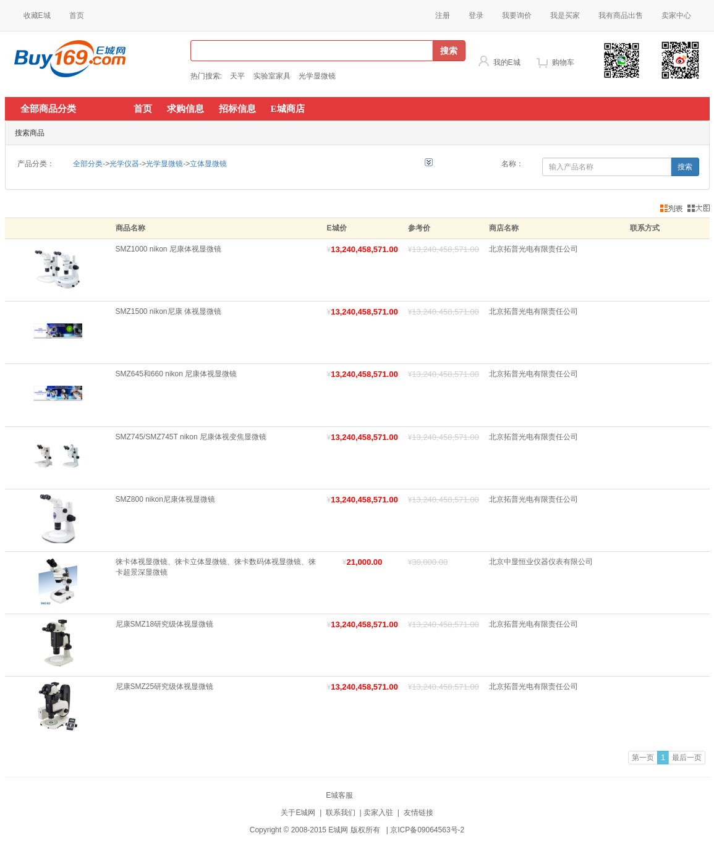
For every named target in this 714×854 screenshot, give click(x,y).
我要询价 (517, 15)
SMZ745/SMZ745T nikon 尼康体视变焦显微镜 (191, 437)
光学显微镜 (317, 76)
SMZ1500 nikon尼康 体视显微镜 (168, 311)
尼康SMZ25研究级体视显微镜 (165, 686)
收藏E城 (37, 15)
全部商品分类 (48, 109)
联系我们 (340, 812)
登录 (476, 15)
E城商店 (288, 109)
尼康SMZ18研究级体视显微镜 (165, 624)
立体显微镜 (208, 163)
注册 (442, 15)
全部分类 (88, 163)
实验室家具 (272, 76)
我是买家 (565, 15)
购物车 (563, 62)
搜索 (448, 51)
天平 (237, 76)
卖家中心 (676, 15)
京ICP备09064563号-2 (427, 830)
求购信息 (185, 109)
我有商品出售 (620, 15)
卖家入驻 (378, 812)
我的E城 (507, 62)
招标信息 (237, 109)
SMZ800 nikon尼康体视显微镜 (165, 499)
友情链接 (418, 812)
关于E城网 (298, 812)
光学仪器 (124, 163)
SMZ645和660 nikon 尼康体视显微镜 (176, 374)
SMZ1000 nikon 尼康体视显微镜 (168, 249)
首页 (76, 15)
